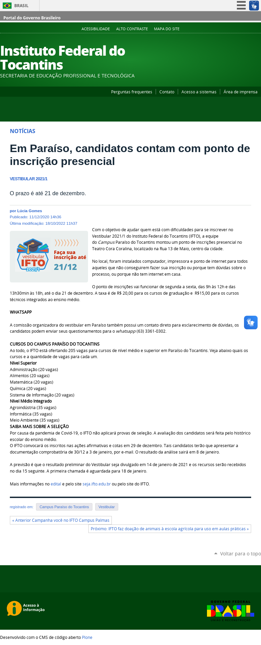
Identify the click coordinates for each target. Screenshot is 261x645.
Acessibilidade (96, 28)
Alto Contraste (132, 28)
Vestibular (107, 507)
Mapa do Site (166, 28)
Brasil (21, 5)
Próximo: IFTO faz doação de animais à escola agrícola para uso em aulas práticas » (170, 529)
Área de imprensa (241, 91)
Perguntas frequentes (131, 91)
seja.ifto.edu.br (97, 484)
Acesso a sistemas (198, 91)
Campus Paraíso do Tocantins (64, 507)
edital (56, 484)
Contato (166, 91)
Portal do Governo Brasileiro (31, 18)
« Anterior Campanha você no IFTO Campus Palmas (60, 520)
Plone (87, 637)
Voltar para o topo (240, 553)
